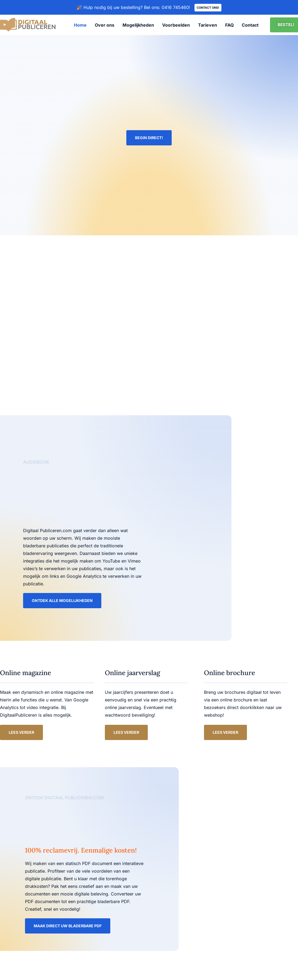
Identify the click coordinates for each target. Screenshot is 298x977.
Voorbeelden (176, 25)
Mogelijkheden (138, 25)
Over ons (104, 25)
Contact (250, 25)
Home (80, 25)
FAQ (229, 25)
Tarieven (207, 25)
